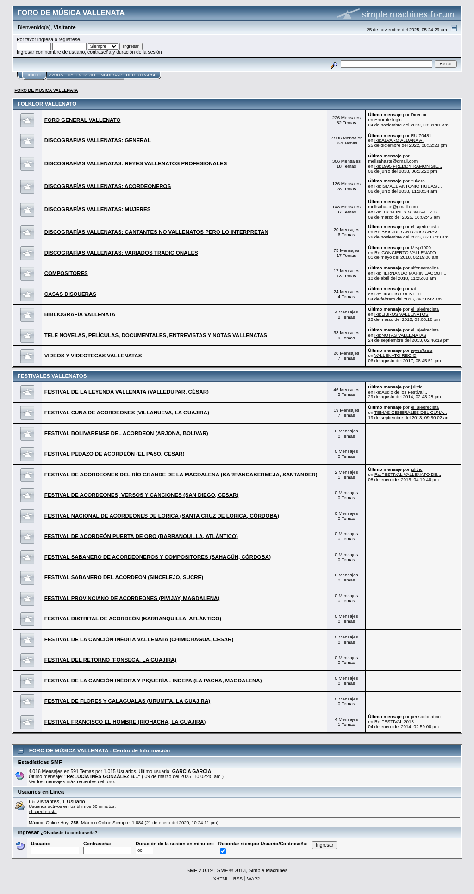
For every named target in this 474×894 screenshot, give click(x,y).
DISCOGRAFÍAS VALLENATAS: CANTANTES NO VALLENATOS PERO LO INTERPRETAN (156, 232)
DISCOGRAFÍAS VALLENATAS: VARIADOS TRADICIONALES (121, 253)
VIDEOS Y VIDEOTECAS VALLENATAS (93, 355)
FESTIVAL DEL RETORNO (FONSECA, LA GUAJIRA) (110, 660)
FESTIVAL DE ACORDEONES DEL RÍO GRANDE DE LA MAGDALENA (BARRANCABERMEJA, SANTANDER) (181, 474)
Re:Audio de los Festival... (400, 391)
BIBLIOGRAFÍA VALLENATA (80, 314)
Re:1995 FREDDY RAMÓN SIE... (408, 166)
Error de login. (388, 119)
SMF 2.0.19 (200, 870)
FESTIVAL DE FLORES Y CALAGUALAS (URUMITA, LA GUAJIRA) (127, 701)
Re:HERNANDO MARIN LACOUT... (410, 272)
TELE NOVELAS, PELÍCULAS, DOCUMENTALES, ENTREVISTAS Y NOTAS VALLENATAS (155, 335)
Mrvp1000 (421, 247)
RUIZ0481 (421, 135)
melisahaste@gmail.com (393, 160)
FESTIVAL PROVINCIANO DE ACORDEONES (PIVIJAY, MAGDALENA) (132, 598)
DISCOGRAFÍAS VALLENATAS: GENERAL (97, 140)
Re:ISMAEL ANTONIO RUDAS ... (408, 185)
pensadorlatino (425, 716)
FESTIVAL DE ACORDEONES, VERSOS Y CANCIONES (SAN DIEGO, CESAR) (141, 495)
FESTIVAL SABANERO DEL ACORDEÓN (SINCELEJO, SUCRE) (123, 577)
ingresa (45, 39)
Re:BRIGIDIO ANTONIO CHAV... (407, 231)
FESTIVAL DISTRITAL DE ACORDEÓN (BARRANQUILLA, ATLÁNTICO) (132, 618)
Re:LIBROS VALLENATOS (401, 314)
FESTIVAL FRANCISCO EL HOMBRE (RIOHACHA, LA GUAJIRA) (125, 722)
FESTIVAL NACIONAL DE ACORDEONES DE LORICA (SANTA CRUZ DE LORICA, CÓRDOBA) (161, 516)
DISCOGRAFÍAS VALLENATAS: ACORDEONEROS (107, 186)
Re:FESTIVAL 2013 (394, 721)
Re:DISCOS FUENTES (397, 293)
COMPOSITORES (66, 273)
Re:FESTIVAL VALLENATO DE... (407, 474)
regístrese (69, 39)
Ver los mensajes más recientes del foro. (72, 781)
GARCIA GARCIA (191, 771)
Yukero (418, 180)
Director (418, 114)
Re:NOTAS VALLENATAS (400, 335)
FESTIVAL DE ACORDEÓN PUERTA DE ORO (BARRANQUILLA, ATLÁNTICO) (141, 536)
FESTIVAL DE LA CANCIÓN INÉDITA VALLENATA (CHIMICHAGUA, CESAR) (139, 639)
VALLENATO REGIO (395, 355)
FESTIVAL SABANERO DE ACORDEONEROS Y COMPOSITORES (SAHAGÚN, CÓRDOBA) (157, 557)
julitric (416, 386)
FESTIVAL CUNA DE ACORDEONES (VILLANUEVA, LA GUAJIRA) (126, 412)
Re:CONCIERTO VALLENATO (405, 252)
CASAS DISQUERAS (70, 294)
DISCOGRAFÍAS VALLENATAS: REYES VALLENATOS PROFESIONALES (135, 163)
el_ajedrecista (425, 226)
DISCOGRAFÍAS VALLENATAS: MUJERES (97, 209)
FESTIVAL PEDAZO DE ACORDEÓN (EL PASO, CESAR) (114, 453)
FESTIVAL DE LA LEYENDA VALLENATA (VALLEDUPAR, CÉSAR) (126, 391)
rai (413, 288)
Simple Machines (268, 870)
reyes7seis (421, 350)
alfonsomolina (425, 267)
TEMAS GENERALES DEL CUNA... (410, 412)
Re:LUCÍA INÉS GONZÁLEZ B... (407, 211)
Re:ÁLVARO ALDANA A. (399, 140)
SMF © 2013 (231, 870)
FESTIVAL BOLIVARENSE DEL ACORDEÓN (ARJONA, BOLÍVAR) (126, 433)
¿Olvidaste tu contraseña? (68, 832)
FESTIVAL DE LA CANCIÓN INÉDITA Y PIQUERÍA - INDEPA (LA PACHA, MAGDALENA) (153, 680)
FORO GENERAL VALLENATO (82, 120)
